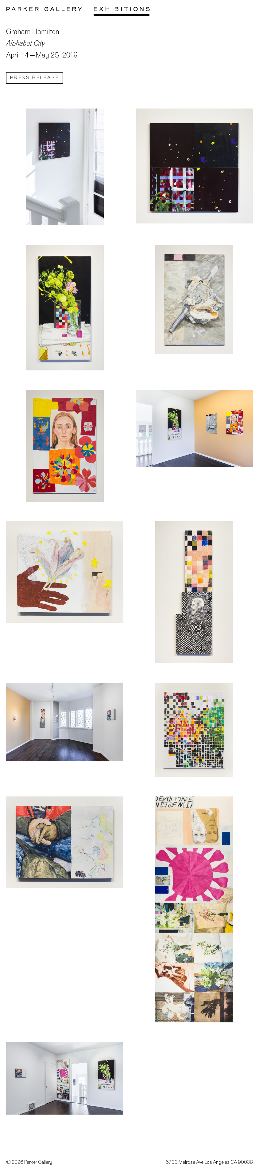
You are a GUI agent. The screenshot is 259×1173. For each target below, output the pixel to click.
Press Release (34, 78)
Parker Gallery (45, 9)
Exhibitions (123, 9)
